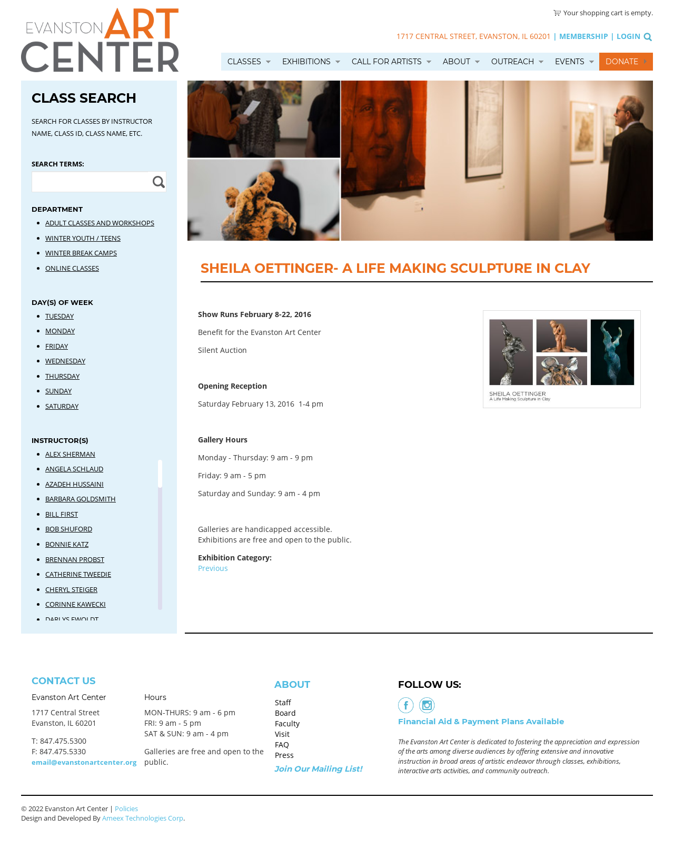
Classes (244, 61)
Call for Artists (387, 61)
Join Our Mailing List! (318, 769)
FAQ (282, 744)
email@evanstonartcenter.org (84, 762)
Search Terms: (58, 164)
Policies (126, 808)
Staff (283, 702)
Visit (282, 734)
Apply (157, 181)
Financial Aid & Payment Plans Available (481, 721)
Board (285, 713)
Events (569, 61)
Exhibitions (306, 61)
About (456, 61)
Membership (583, 36)
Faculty (287, 723)
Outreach (512, 61)
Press (284, 755)
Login (628, 36)
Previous (213, 568)
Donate (622, 61)
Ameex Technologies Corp (142, 818)
